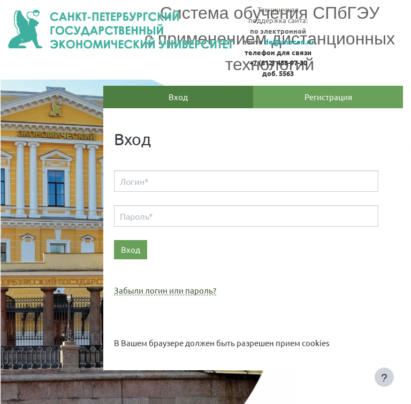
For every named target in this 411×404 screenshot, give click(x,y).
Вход (178, 97)
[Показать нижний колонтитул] (384, 377)
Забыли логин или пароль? (165, 290)
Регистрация (328, 97)
